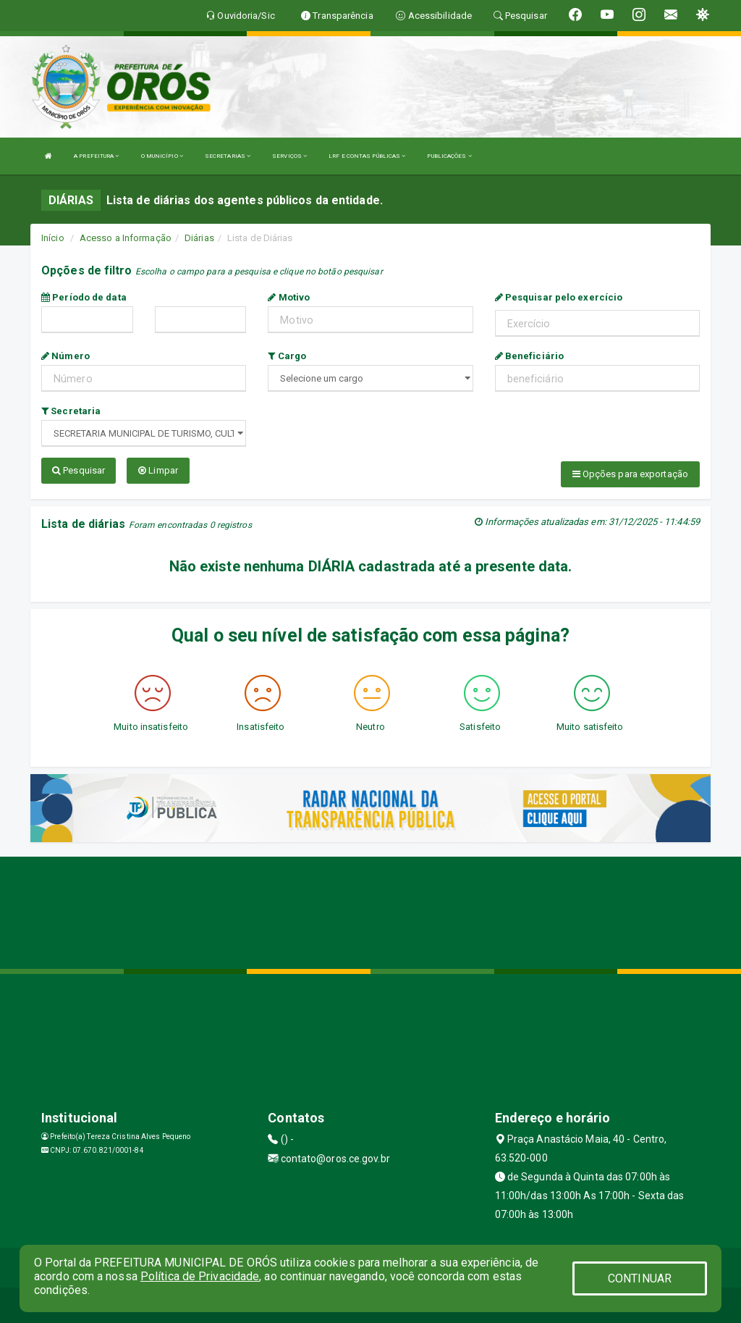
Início (52, 237)
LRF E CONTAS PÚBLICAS (367, 156)
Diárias (199, 237)
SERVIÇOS (289, 156)
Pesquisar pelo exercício (559, 297)
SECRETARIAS (227, 156)
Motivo (289, 297)
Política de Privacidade (199, 1276)
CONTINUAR (640, 1278)
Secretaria (71, 411)
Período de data (84, 297)
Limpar (158, 470)
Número (65, 355)
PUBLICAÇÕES (449, 156)
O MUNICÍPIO (162, 156)
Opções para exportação (630, 474)
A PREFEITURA (96, 156)
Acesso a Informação (126, 237)
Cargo (287, 355)
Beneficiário (529, 355)
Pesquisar (78, 470)
